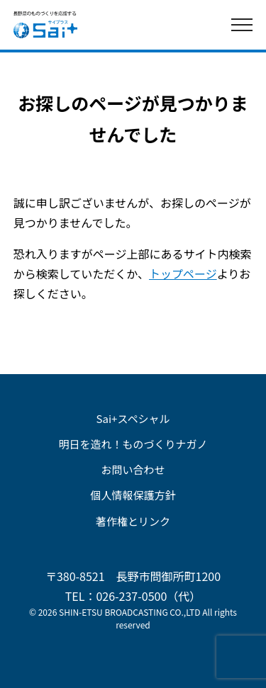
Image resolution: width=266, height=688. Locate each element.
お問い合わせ (133, 469)
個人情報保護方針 (132, 494)
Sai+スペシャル (133, 418)
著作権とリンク (133, 521)
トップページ (183, 273)
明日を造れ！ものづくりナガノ (132, 443)
